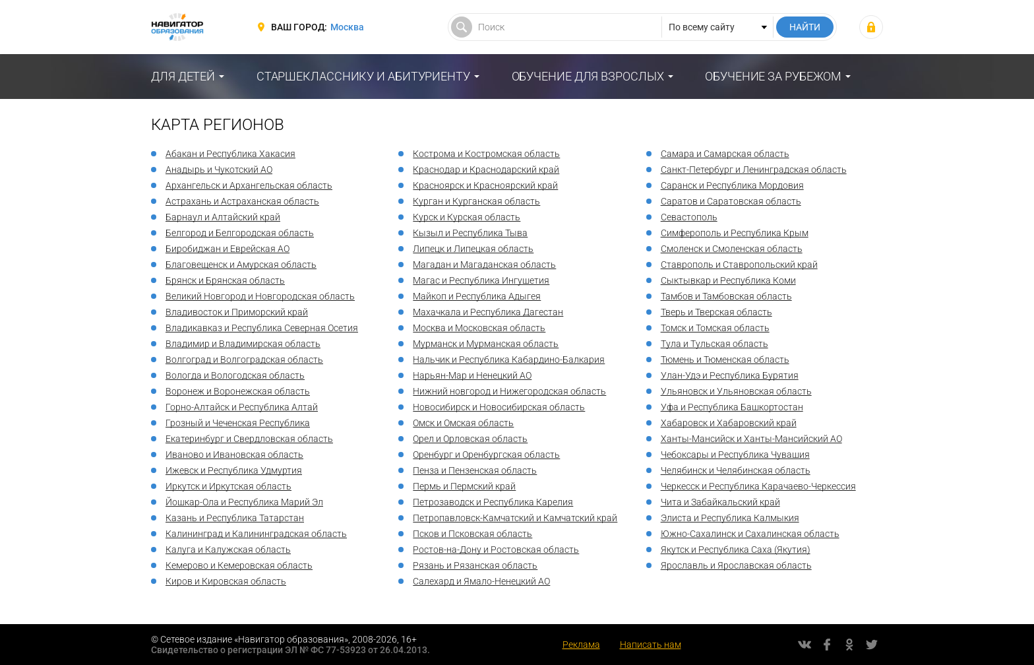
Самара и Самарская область (725, 153)
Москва (347, 27)
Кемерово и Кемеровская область (239, 565)
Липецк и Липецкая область (473, 248)
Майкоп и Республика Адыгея (477, 296)
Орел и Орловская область (470, 438)
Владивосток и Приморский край (237, 312)
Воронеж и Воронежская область (238, 391)
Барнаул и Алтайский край (223, 217)
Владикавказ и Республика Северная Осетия (262, 328)
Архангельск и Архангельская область (249, 185)
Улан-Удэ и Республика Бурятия (730, 375)
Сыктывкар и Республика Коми (728, 280)
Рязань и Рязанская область (475, 565)
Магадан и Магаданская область (484, 264)
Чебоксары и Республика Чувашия (735, 454)
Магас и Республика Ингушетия (481, 280)
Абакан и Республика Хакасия (230, 153)
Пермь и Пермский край (464, 486)
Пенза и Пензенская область (475, 470)
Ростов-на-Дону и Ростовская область (496, 549)
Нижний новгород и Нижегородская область (509, 391)
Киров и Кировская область (226, 581)
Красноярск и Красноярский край (485, 185)
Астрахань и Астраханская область (242, 201)
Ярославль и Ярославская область (736, 565)
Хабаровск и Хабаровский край (729, 423)
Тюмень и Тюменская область (725, 359)
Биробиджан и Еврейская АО (227, 248)
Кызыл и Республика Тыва (470, 233)
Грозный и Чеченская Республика (238, 423)
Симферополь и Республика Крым (734, 233)
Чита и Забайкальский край (720, 502)
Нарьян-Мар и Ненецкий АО (472, 375)
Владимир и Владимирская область (243, 343)
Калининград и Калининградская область (256, 533)
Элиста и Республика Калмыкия (730, 518)
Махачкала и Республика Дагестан (488, 312)
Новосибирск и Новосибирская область (499, 407)
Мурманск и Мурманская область (486, 343)
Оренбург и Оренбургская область (486, 454)
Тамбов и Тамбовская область (726, 296)
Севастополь (689, 217)
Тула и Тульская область (714, 343)
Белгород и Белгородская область (240, 233)
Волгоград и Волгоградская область (244, 359)
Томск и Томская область (715, 328)
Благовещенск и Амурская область (241, 264)
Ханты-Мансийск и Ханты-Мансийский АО (751, 438)
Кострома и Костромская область (486, 153)
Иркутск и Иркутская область (228, 486)
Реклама (581, 644)
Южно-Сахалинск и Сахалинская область (750, 533)
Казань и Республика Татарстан (235, 518)
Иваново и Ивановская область (234, 454)
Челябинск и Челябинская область (735, 470)
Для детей (183, 76)
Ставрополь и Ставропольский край (739, 264)
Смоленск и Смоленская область (732, 248)
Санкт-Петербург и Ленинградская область (754, 169)
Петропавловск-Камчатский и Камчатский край (515, 518)
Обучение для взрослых (588, 76)
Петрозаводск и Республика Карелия (493, 502)
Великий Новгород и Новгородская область (260, 296)
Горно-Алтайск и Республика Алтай (242, 407)
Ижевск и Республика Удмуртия (234, 470)
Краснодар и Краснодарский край (486, 169)
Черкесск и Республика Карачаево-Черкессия (758, 486)
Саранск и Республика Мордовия (732, 185)
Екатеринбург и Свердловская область (249, 438)
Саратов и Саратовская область (731, 201)
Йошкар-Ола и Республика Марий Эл (244, 502)
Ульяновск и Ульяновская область (736, 391)
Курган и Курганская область (476, 201)
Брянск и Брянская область (225, 280)
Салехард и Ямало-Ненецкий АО (481, 581)
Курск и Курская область (466, 217)
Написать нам (650, 644)
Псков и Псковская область (472, 533)
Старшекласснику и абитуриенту (363, 76)
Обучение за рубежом (773, 76)
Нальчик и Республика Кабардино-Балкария (509, 359)
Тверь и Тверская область (716, 312)
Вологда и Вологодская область (235, 375)
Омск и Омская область (463, 423)
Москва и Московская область (479, 328)
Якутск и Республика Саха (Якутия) (735, 549)
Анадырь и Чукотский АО (219, 169)
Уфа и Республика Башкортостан (732, 407)
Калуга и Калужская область (228, 549)
